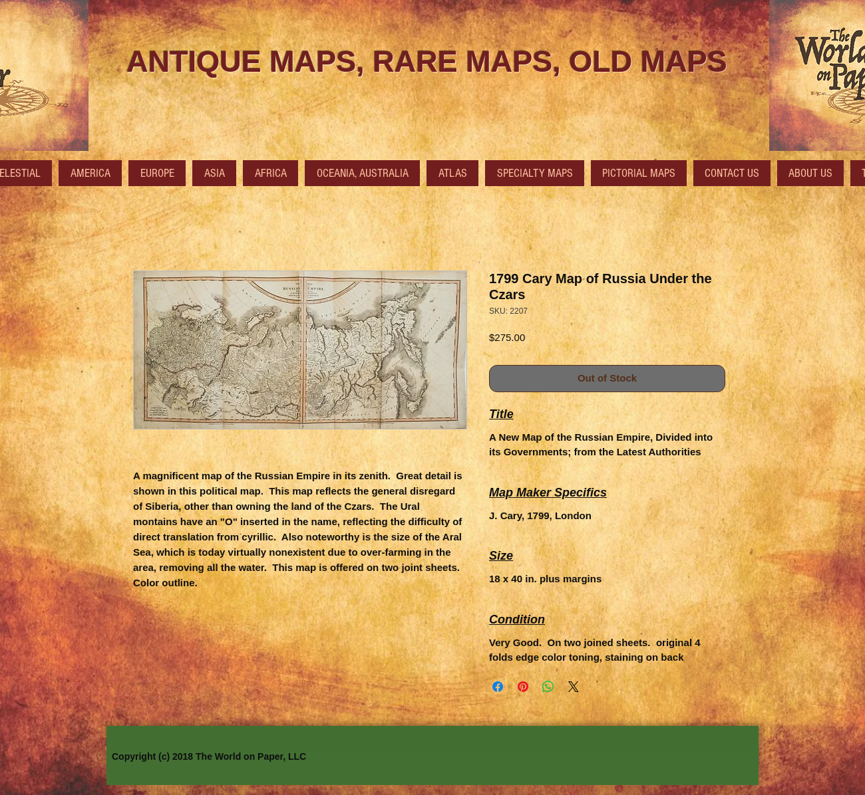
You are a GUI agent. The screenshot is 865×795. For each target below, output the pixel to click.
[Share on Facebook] (498, 687)
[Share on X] (574, 687)
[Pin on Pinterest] (523, 687)
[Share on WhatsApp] (548, 687)
